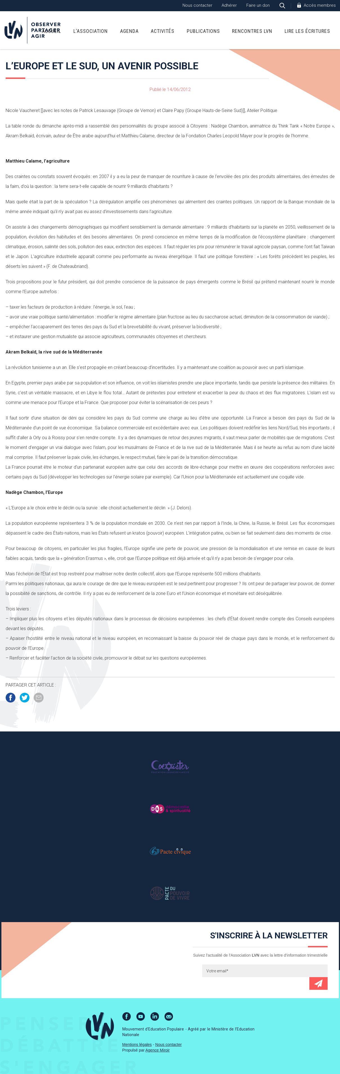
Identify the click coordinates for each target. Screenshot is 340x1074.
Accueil (51, 31)
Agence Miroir (157, 1050)
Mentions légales (137, 1044)
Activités (162, 31)
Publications (203, 31)
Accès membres (320, 5)
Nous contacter (197, 5)
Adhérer (229, 5)
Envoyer (318, 983)
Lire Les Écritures (307, 31)
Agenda (129, 31)
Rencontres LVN (252, 31)
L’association (90, 31)
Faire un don (258, 5)
